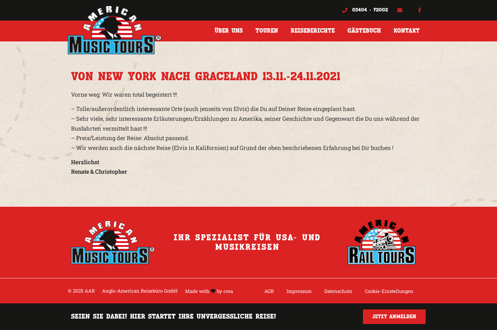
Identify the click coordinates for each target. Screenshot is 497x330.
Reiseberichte (313, 31)
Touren (266, 31)
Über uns (229, 31)
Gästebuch (364, 31)
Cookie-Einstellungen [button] (389, 291)
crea (228, 291)
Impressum (299, 291)
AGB (269, 291)
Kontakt (407, 31)
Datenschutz (338, 291)
